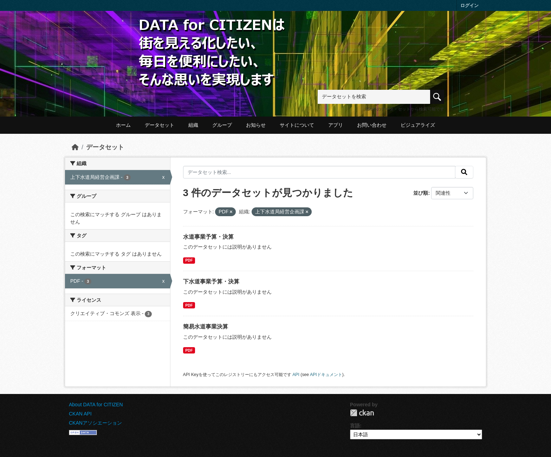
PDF (189, 260)
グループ (222, 125)
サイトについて (297, 125)
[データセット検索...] (319, 172)
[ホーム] (75, 147)
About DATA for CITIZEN (96, 404)
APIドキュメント (326, 374)
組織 (193, 125)
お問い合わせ (372, 125)
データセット (159, 125)
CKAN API (80, 414)
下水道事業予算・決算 (211, 281)
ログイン (469, 5)
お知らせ (256, 125)
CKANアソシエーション (95, 423)
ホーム (123, 125)
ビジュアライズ (418, 125)
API (295, 374)
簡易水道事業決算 (205, 327)
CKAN (362, 413)
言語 (355, 425)
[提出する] (464, 172)
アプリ (335, 125)
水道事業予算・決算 (208, 237)
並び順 (420, 193)
